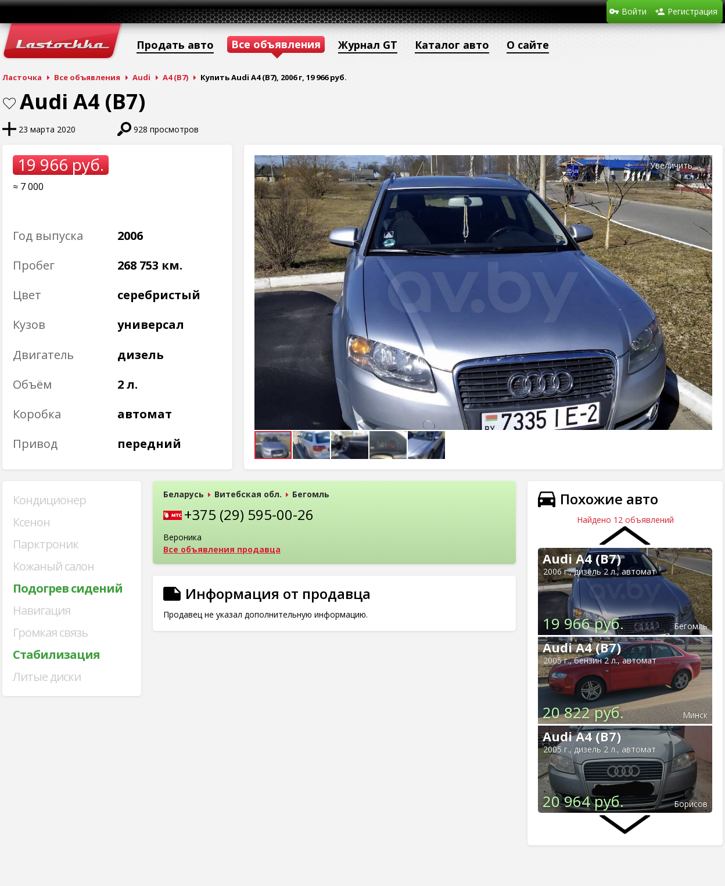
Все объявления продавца (222, 549)
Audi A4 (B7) (582, 558)
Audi (141, 77)
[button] (701, 165)
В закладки (9, 103)
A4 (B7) (175, 77)
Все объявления (87, 77)
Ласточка (22, 77)
